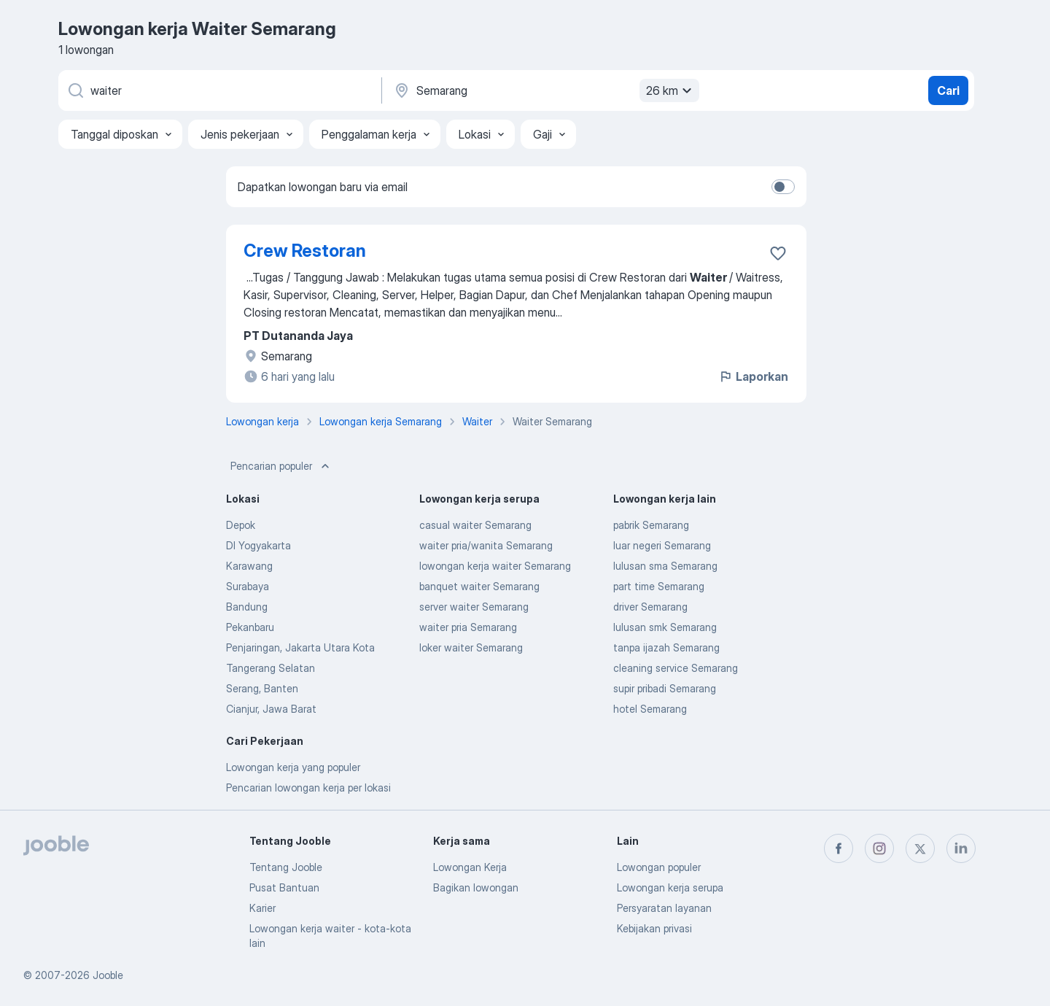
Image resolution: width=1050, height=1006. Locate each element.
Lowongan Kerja (470, 867)
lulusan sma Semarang (665, 566)
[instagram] (879, 848)
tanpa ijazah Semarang (666, 647)
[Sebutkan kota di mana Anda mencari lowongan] (544, 90)
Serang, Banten (262, 688)
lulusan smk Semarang (665, 627)
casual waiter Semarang (475, 525)
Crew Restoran (305, 250)
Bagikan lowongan (475, 887)
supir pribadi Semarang (664, 688)
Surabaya (247, 586)
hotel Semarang (650, 709)
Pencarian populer (281, 466)
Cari (948, 90)
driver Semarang (650, 606)
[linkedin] (961, 848)
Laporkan (753, 376)
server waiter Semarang (474, 606)
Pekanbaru (250, 627)
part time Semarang (658, 586)
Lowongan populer (659, 867)
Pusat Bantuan (284, 887)
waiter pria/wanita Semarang (486, 545)
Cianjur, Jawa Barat (271, 709)
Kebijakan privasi (654, 928)
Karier (262, 908)
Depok (240, 525)
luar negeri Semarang (662, 545)
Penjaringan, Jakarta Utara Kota (300, 647)
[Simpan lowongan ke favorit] (778, 253)
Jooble (108, 975)
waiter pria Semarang (468, 627)
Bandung (247, 606)
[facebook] (838, 848)
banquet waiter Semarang (479, 586)
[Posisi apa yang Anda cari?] (218, 90)
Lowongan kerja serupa (670, 887)
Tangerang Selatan (270, 668)
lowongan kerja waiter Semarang (495, 566)
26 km (671, 90)
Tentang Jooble (285, 867)
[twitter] (920, 848)
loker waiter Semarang (471, 647)
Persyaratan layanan (664, 908)
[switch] (783, 186)
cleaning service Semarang (675, 668)
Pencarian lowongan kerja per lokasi (308, 787)
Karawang (249, 566)
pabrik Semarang (651, 525)
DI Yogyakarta (258, 545)
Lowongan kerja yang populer (293, 767)
